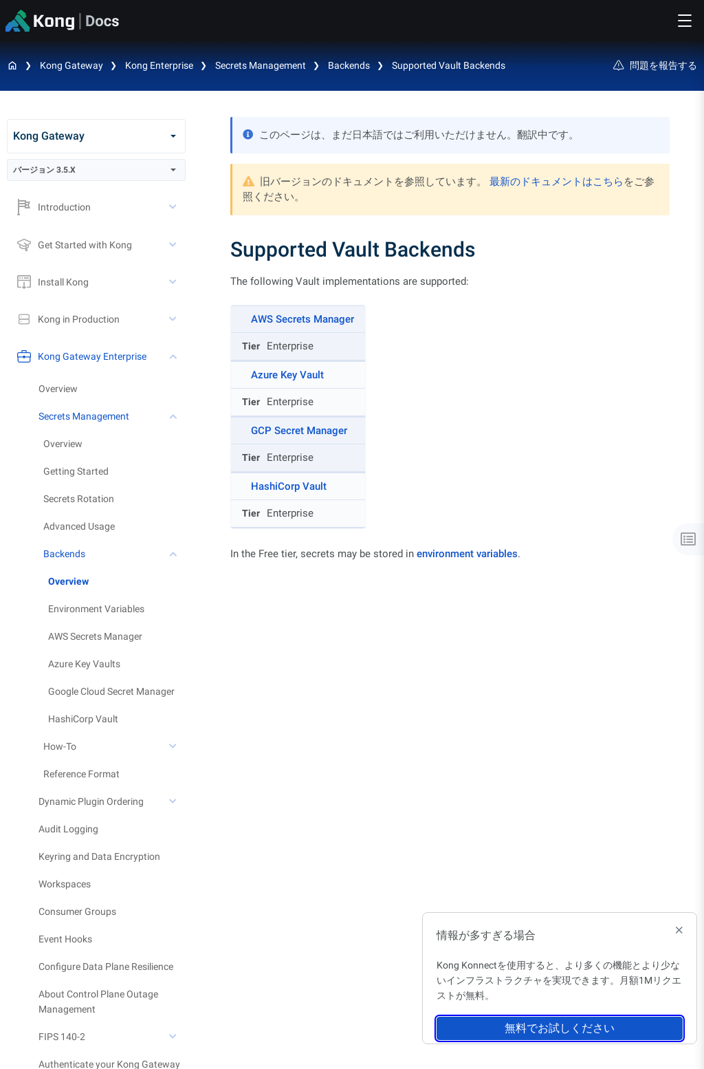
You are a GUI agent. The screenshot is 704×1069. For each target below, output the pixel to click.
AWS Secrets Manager (95, 636)
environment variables (467, 554)
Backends (349, 65)
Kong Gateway (71, 65)
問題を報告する (655, 65)
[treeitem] (117, 581)
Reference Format (81, 773)
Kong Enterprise (159, 65)
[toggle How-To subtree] (174, 746)
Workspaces (64, 883)
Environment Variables (96, 608)
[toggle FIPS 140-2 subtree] (174, 1036)
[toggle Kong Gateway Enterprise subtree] (174, 356)
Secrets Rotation (78, 498)
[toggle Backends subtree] (174, 553)
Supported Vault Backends (448, 65)
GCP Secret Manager (299, 430)
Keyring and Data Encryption (99, 856)
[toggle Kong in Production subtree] (174, 319)
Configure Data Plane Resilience (105, 966)
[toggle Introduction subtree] (174, 207)
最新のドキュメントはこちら (557, 181)
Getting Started (76, 471)
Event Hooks (65, 938)
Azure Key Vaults (84, 663)
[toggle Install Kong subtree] (174, 282)
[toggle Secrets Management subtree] (174, 416)
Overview (58, 388)
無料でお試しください (560, 1028)
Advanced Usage (79, 526)
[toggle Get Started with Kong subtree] (174, 244)
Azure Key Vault (287, 375)
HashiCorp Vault (83, 718)
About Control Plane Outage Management (98, 1002)
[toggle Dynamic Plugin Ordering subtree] (174, 801)
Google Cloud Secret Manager (111, 691)
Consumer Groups (77, 911)
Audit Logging (68, 828)
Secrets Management (260, 65)
